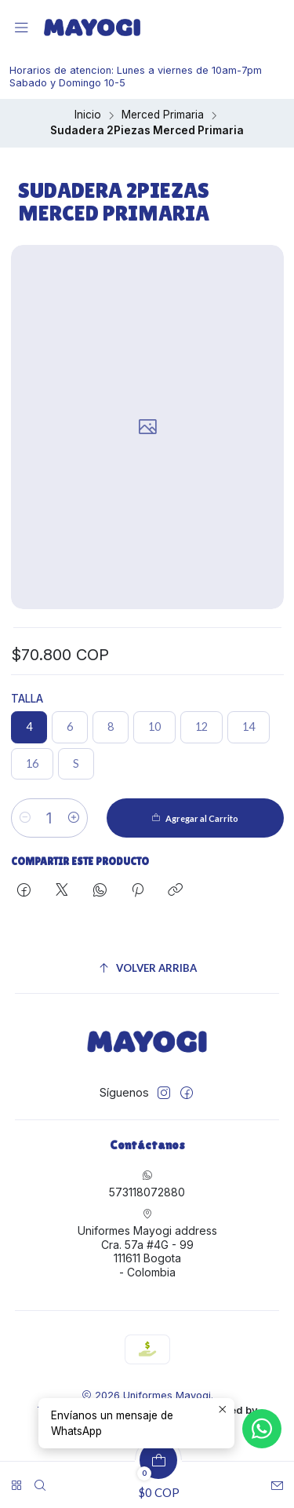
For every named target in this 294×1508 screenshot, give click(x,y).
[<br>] (16, 1480)
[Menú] (21, 28)
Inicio (87, 115)
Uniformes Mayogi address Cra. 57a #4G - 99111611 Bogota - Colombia (147, 1243)
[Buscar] (40, 1480)
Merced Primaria (163, 115)
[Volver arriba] (147, 968)
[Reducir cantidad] (25, 818)
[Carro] (158, 1480)
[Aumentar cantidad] (73, 818)
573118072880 (147, 1184)
